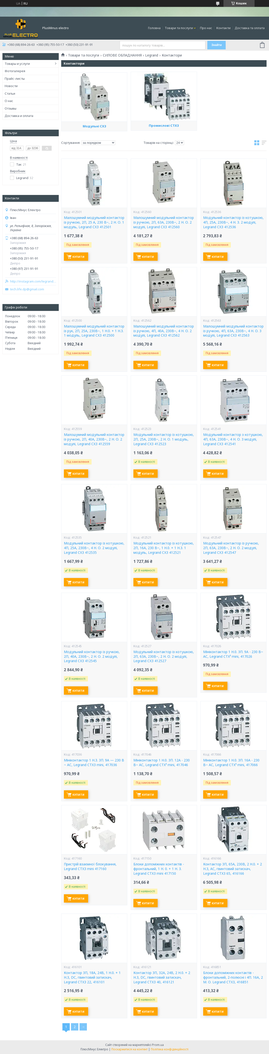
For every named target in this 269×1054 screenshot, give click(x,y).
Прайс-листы (15, 78)
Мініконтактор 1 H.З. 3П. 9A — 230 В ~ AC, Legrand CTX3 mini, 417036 (94, 762)
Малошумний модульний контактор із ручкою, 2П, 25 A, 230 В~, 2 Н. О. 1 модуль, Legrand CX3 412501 (94, 222)
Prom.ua (158, 1045)
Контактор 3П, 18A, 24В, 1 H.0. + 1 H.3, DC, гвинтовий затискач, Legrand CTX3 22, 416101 (92, 977)
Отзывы (10, 108)
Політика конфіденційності (169, 1049)
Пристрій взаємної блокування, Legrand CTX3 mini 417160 (90, 866)
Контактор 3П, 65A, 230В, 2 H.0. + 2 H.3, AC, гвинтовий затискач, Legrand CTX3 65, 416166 (232, 869)
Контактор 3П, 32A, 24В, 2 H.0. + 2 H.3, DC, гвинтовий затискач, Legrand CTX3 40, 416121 (161, 977)
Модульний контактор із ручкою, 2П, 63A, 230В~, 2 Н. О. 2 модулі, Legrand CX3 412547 (231, 548)
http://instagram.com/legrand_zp (33, 281)
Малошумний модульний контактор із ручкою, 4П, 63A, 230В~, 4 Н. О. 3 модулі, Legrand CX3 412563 (233, 331)
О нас (9, 101)
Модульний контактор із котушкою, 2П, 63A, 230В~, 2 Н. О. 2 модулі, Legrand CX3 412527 (163, 656)
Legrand (151, 55)
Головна (154, 28)
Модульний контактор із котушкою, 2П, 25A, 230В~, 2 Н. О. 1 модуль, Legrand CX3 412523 (163, 439)
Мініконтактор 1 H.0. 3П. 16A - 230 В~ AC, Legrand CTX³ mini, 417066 (231, 762)
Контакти (223, 28)
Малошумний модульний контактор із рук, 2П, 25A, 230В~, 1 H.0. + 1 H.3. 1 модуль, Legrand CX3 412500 (94, 331)
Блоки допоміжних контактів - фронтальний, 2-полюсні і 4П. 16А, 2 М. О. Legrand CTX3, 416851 (233, 977)
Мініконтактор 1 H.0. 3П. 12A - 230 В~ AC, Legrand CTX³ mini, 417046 (161, 762)
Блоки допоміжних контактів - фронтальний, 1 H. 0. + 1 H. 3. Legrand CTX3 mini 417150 (158, 869)
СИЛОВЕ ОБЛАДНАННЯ (122, 55)
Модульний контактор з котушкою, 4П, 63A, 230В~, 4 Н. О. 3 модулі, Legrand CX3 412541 (233, 439)
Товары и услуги (17, 63)
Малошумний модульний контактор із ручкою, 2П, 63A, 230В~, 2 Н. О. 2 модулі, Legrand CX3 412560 (163, 222)
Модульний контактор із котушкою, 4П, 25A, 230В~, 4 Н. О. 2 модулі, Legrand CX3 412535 (94, 548)
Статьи (10, 93)
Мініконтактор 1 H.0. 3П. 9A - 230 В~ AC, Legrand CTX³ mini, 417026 (233, 654)
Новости (11, 86)
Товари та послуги (179, 28)
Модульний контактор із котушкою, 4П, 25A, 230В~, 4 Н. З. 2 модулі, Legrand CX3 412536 (233, 222)
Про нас (206, 28)
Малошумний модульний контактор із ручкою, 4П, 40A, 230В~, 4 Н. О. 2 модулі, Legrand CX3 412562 (163, 331)
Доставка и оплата (19, 115)
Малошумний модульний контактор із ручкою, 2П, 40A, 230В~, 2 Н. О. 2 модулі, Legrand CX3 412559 (94, 439)
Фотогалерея (15, 71)
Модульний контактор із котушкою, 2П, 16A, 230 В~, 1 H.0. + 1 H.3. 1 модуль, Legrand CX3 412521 (163, 548)
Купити (78, 257)
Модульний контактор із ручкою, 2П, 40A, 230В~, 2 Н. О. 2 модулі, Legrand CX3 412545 (92, 656)
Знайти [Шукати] (216, 45)
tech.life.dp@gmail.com (27, 289)
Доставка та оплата (250, 28)
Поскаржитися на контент (129, 1049)
